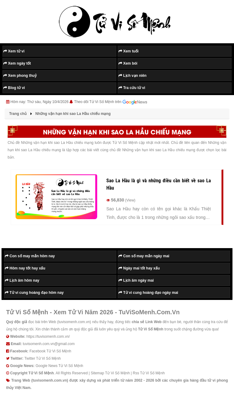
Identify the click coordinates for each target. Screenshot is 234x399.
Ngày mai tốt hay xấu (139, 268)
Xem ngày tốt (17, 63)
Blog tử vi (14, 88)
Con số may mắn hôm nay (30, 256)
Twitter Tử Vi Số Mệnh (42, 358)
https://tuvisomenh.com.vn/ (48, 336)
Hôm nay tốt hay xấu (25, 268)
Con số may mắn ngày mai (144, 256)
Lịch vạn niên (133, 75)
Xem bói (128, 63)
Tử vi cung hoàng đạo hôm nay (34, 292)
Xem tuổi (129, 51)
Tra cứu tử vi (132, 88)
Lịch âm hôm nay (22, 280)
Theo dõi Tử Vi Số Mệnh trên (110, 102)
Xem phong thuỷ (20, 75)
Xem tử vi (13, 51)
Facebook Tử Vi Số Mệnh (50, 351)
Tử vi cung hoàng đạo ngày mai (148, 292)
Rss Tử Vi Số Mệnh (149, 373)
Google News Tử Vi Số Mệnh (59, 366)
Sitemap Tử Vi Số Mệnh (110, 373)
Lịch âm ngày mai (136, 280)
